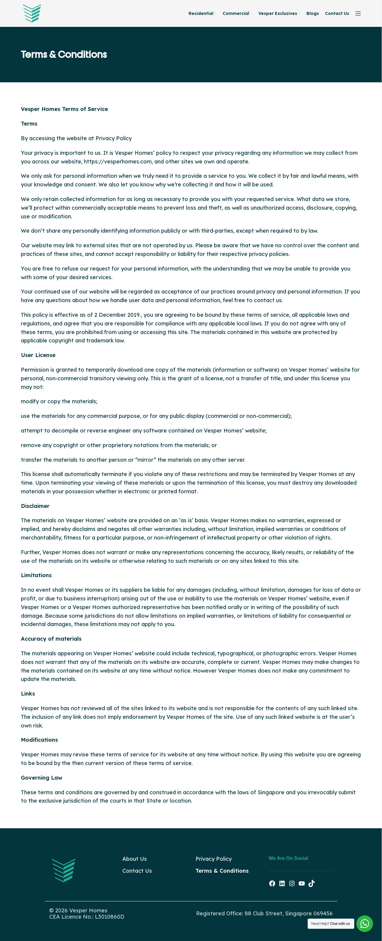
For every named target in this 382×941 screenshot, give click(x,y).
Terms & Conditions (222, 870)
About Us (134, 858)
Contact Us (137, 870)
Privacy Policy (213, 858)
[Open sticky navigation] (358, 13)
